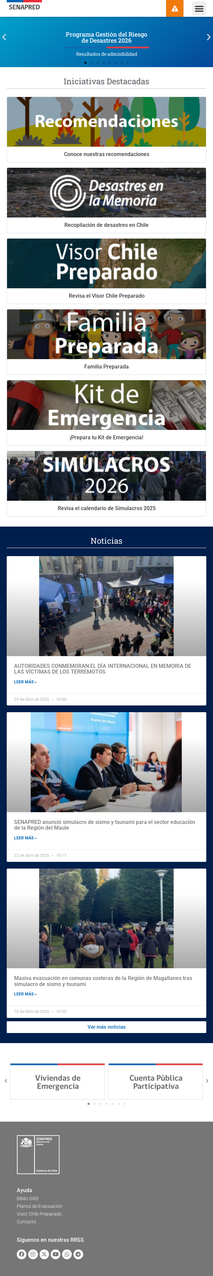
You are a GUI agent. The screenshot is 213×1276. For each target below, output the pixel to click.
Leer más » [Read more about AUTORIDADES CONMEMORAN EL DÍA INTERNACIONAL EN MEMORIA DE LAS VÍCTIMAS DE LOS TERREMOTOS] (25, 682)
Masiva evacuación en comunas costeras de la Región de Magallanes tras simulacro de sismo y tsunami (103, 981)
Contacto (26, 1221)
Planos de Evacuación (39, 1206)
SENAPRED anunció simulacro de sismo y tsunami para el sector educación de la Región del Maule (104, 825)
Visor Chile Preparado (39, 1214)
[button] (199, 8)
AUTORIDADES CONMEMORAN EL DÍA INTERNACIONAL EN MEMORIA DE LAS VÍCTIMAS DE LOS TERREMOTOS (102, 669)
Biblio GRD (28, 1198)
